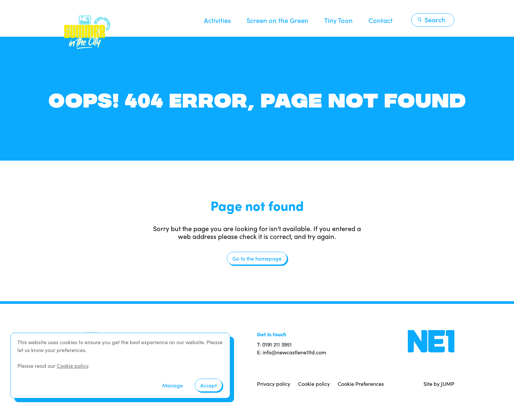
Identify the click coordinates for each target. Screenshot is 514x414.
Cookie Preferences (361, 383)
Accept (208, 385)
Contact (380, 20)
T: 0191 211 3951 (274, 344)
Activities (217, 20)
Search (431, 19)
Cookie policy (314, 383)
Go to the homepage (257, 258)
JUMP (447, 383)
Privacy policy (273, 383)
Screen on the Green (277, 20)
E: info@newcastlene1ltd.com (291, 352)
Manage (172, 385)
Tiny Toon (338, 20)
